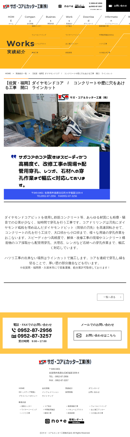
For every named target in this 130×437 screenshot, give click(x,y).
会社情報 (45, 388)
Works (62, 18)
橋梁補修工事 (73, 406)
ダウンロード (94, 388)
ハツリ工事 (25, 413)
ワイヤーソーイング (29, 410)
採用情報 (69, 392)
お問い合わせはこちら (101, 335)
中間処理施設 (50, 410)
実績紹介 (69, 388)
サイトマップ (47, 396)
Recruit (121, 18)
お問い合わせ (120, 6)
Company (25, 18)
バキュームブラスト (75, 410)
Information (101, 18)
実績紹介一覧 (21, 73)
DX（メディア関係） (27, 392)
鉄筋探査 (71, 413)
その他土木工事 (97, 413)
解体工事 (48, 413)
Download (80, 18)
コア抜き (48, 406)
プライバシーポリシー (28, 396)
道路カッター (26, 406)
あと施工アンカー (98, 410)
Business (44, 18)
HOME (7, 18)
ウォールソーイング (99, 406)
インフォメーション (50, 392)
